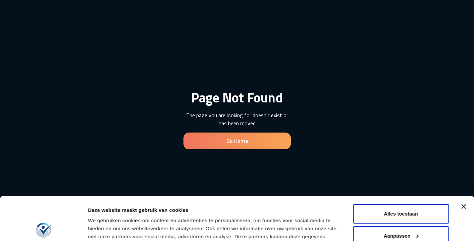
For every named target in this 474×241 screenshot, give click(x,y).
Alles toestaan (401, 170)
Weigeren (400, 214)
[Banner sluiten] (463, 163)
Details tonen (104, 228)
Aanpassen (401, 192)
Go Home (237, 141)
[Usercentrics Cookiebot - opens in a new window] (43, 228)
